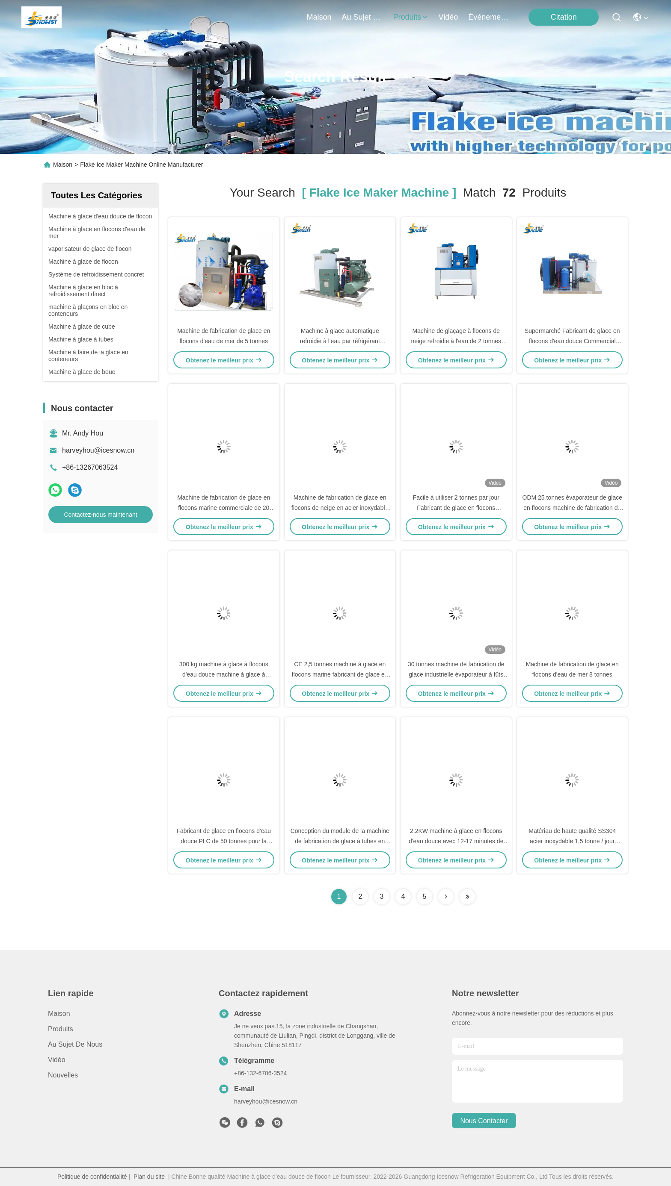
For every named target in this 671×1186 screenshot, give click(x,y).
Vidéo (56, 1059)
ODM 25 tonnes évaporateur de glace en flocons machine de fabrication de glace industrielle (572, 507)
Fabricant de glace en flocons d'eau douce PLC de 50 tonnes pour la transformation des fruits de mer (223, 841)
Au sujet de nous (75, 1044)
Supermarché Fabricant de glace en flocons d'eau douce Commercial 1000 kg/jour (572, 341)
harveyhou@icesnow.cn (98, 450)
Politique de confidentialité (92, 1176)
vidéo (448, 17)
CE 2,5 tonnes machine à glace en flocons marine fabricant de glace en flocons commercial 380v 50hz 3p (340, 674)
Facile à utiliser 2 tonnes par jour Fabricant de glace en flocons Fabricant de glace (456, 507)
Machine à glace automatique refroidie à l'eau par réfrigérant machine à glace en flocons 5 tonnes (340, 341)
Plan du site (149, 1176)
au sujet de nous (362, 17)
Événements (488, 17)
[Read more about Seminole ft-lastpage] (467, 896)
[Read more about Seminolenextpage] (446, 896)
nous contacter (484, 1120)
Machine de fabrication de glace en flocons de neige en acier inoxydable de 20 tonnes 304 (340, 507)
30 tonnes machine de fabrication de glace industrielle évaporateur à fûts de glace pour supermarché (456, 674)
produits (410, 17)
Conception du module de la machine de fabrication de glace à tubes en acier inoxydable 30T (340, 841)
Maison (319, 17)
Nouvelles (63, 1075)
